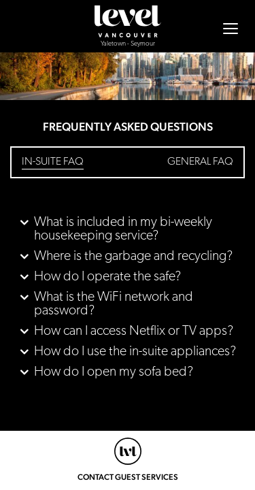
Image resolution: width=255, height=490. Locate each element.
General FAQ (200, 162)
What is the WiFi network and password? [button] (113, 304)
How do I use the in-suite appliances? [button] (135, 352)
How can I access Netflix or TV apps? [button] (133, 331)
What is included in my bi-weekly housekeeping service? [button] (123, 229)
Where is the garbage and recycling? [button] (133, 256)
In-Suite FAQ (53, 162)
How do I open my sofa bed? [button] (113, 372)
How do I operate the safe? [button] (107, 277)
